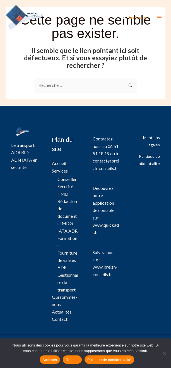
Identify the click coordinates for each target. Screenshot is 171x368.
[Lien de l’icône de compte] (135, 17)
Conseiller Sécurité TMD (67, 186)
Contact (60, 319)
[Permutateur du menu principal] (159, 18)
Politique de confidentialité (109, 360)
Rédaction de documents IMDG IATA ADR (67, 216)
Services (60, 170)
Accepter (49, 360)
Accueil (59, 163)
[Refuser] (164, 353)
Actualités (61, 311)
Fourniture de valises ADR (67, 260)
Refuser (72, 360)
